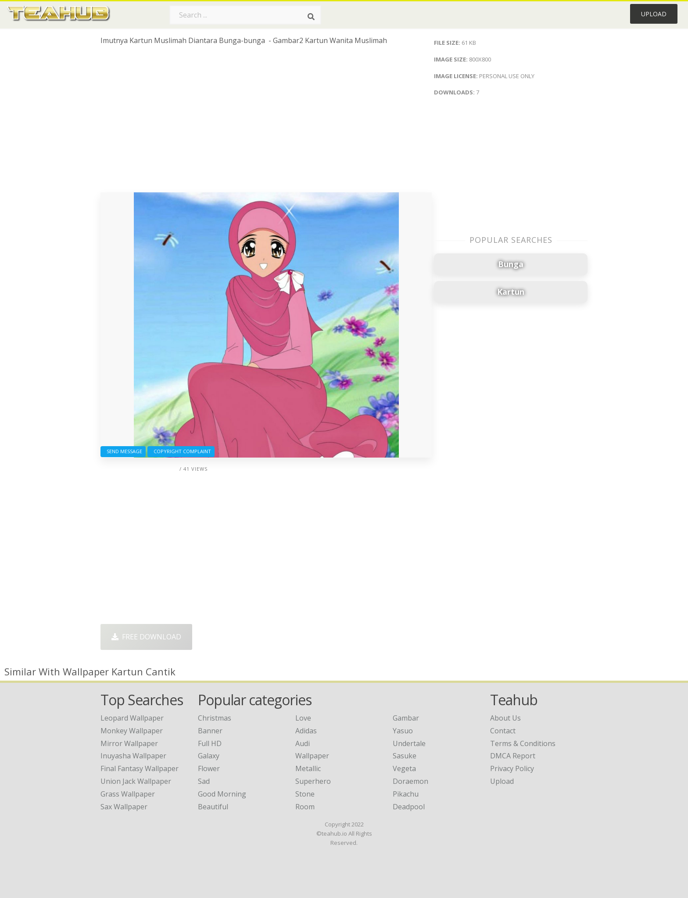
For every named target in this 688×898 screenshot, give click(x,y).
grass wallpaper (127, 794)
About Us (505, 718)
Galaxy (208, 756)
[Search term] (245, 15)
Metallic (308, 768)
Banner (210, 731)
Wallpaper (312, 756)
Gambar (406, 718)
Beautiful (213, 806)
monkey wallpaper (131, 731)
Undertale (409, 743)
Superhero (313, 781)
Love (303, 718)
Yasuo (403, 731)
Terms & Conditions (522, 743)
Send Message (123, 451)
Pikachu (406, 794)
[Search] (311, 17)
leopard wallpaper (132, 718)
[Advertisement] (266, 122)
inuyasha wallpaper (133, 756)
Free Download (146, 637)
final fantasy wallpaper (139, 768)
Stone (305, 794)
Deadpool (409, 806)
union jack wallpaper (135, 781)
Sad (204, 781)
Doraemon (410, 781)
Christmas (214, 718)
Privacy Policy (512, 768)
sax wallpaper (123, 806)
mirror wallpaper (129, 743)
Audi (302, 743)
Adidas (306, 731)
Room (305, 806)
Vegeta (404, 768)
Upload (653, 14)
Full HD (210, 743)
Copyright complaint (181, 451)
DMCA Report (512, 756)
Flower (209, 768)
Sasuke (404, 756)
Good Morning (222, 794)
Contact (503, 731)
